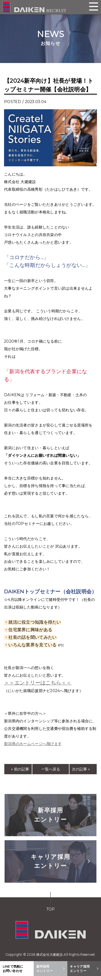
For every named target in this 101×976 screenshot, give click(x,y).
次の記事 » (81, 769)
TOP (50, 909)
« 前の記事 (20, 769)
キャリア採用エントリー (60, 861)
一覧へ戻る (50, 769)
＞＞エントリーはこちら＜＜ (38, 683)
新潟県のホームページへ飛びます (33, 743)
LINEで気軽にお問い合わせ (13, 968)
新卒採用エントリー (62, 814)
